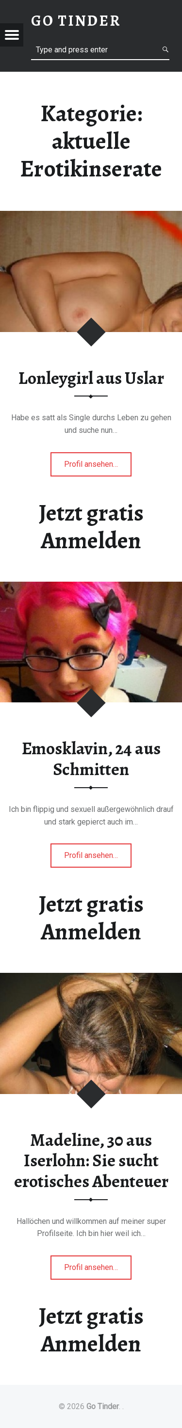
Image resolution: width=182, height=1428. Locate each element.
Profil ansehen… (98, 467)
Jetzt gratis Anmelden (91, 526)
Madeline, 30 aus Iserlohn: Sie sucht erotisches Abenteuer (91, 1160)
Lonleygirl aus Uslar (91, 378)
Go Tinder (102, 1406)
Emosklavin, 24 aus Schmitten (91, 759)
